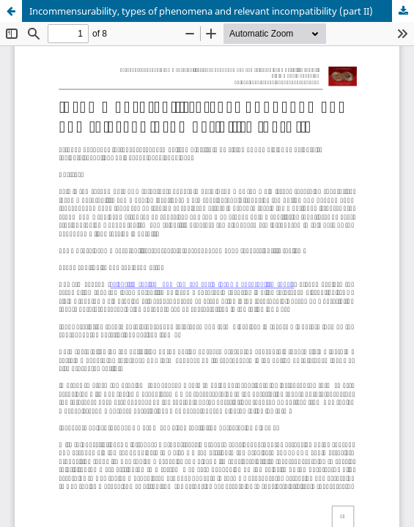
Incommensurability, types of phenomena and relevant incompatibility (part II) (201, 11)
